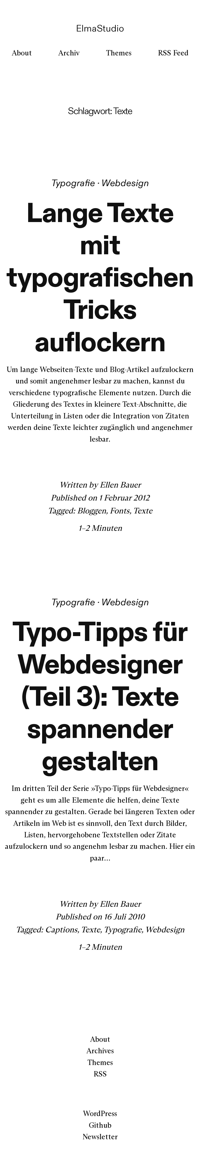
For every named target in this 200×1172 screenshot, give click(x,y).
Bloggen (91, 511)
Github (100, 1125)
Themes (100, 1062)
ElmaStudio (100, 28)
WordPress (100, 1113)
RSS (100, 1073)
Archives (100, 1050)
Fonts (119, 511)
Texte (142, 511)
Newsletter (100, 1136)
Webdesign (125, 183)
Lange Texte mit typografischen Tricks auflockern (99, 277)
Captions (61, 930)
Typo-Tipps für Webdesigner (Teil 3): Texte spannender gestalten (100, 696)
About (100, 1039)
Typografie (73, 183)
